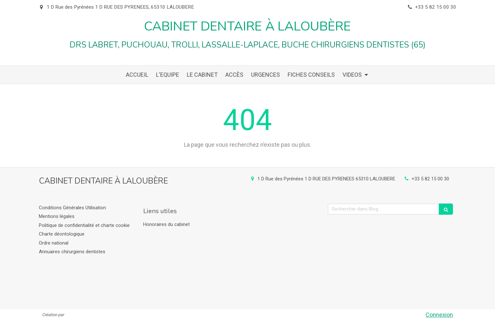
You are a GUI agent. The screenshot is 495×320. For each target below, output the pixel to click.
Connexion (439, 314)
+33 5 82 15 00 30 (430, 179)
